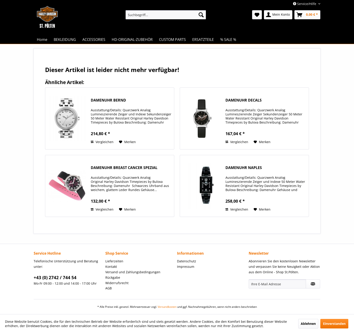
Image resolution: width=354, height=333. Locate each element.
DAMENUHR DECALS (243, 100)
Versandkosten (167, 307)
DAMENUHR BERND (108, 100)
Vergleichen (102, 142)
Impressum (185, 266)
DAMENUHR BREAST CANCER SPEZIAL (124, 167)
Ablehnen (308, 323)
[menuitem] (166, 14)
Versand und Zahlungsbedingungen (132, 272)
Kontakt (111, 266)
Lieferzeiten (114, 261)
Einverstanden (334, 323)
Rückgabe (112, 277)
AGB (108, 288)
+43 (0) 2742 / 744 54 (55, 278)
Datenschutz (186, 261)
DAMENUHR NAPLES (243, 167)
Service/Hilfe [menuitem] (305, 4)
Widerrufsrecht (117, 283)
